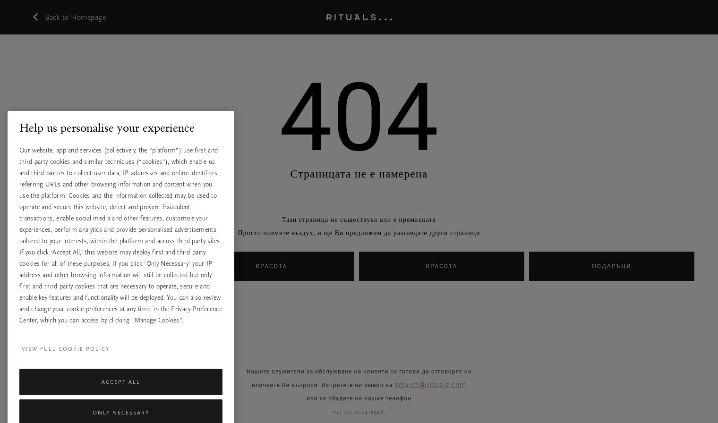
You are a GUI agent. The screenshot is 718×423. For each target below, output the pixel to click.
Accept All (121, 405)
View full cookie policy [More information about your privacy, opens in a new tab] (66, 372)
